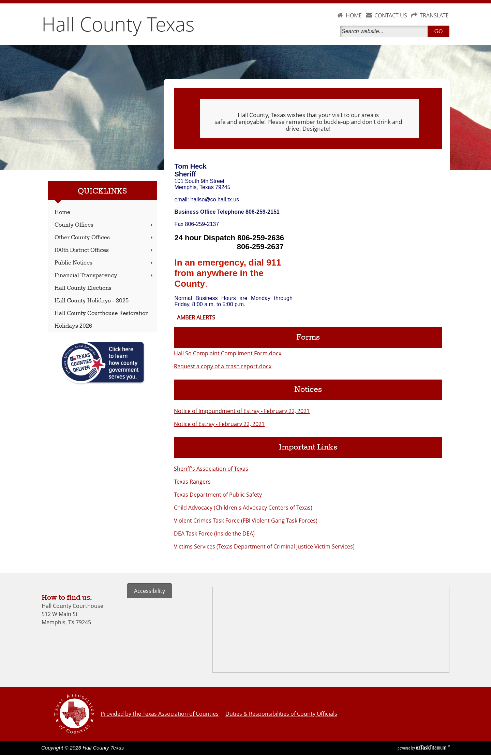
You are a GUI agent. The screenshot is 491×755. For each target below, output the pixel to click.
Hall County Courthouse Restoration (102, 313)
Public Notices (104, 263)
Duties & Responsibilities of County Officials (281, 713)
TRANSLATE (434, 15)
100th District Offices (104, 250)
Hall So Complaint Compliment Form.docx (227, 353)
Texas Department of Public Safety (218, 494)
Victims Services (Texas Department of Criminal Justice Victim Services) (264, 546)
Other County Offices (104, 237)
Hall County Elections (83, 288)
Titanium (431, 747)
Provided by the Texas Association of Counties (160, 713)
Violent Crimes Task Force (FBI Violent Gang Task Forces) (245, 520)
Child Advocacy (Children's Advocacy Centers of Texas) (243, 507)
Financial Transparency (104, 275)
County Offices (104, 225)
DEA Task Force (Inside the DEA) (214, 533)
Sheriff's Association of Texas (211, 468)
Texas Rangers (192, 481)
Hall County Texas (118, 24)
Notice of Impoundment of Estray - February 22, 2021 (242, 411)
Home (62, 212)
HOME (354, 15)
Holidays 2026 (73, 326)
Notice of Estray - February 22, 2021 (219, 424)
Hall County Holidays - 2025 (92, 300)
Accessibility (149, 591)
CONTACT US (390, 15)
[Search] (385, 31)
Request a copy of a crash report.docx (222, 366)
